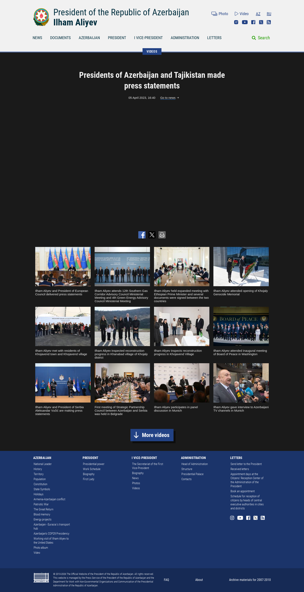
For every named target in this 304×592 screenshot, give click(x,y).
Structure (186, 469)
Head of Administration (194, 464)
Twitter (261, 22)
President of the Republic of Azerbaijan (121, 12)
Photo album (41, 547)
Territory (38, 474)
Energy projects (43, 519)
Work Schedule (91, 469)
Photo (223, 13)
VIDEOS (152, 51)
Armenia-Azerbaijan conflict (49, 499)
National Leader (43, 464)
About (199, 580)
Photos (136, 483)
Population (40, 479)
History (38, 469)
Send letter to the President (246, 464)
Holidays (38, 494)
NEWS (37, 37)
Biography (88, 474)
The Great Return (43, 509)
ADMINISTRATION (185, 37)
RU (269, 13)
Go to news (168, 97)
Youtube (245, 22)
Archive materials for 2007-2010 (250, 580)
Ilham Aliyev (75, 22)
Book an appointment (243, 491)
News (135, 478)
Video (244, 13)
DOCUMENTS (60, 37)
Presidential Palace (192, 474)
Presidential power (93, 464)
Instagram (236, 22)
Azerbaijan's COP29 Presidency (51, 533)
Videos (136, 488)
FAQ (166, 580)
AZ (258, 13)
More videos (156, 435)
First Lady (88, 479)
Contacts (186, 479)
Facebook (253, 22)
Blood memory (42, 514)
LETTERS (214, 37)
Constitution (40, 484)
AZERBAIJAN (89, 37)
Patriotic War (41, 504)
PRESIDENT (117, 37)
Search (264, 37)
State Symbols (42, 489)
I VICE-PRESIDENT (148, 37)
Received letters (240, 469)
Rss (269, 22)
